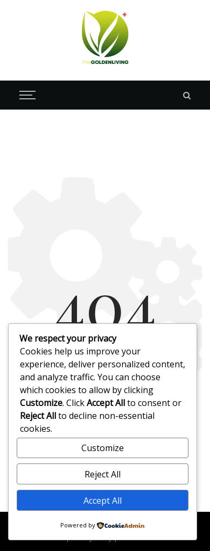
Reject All (103, 474)
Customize (102, 448)
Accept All (102, 500)
